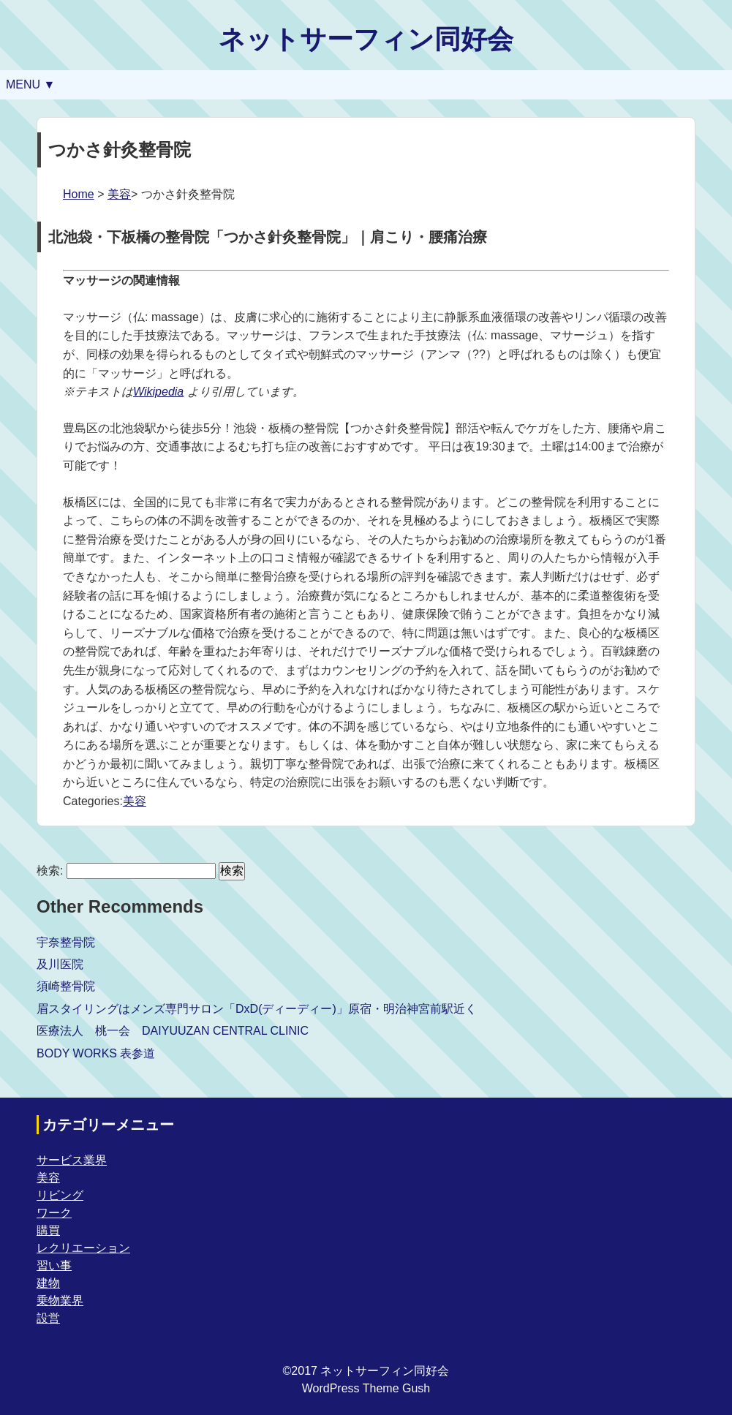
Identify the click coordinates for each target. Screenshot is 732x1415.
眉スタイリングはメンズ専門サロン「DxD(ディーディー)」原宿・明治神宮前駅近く (257, 1009)
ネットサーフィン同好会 (366, 39)
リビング (60, 1195)
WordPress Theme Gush (366, 1388)
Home (78, 194)
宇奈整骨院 (66, 942)
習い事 (54, 1265)
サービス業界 (72, 1160)
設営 (48, 1318)
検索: (50, 870)
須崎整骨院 (66, 986)
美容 (119, 194)
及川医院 (60, 964)
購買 (48, 1230)
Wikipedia (158, 391)
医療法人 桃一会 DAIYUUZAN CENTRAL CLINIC (173, 1031)
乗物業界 (60, 1300)
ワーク (54, 1213)
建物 (48, 1283)
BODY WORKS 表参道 (96, 1053)
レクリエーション (83, 1248)
